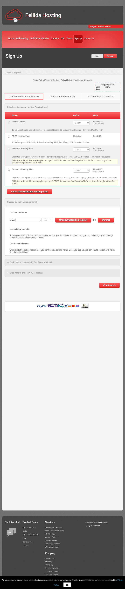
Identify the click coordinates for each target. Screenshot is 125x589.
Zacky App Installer (52, 544)
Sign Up (78, 38)
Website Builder (51, 537)
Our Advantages (51, 575)
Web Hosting (22, 38)
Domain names (51, 540)
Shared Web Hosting (53, 527)
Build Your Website (39, 38)
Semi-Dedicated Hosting (54, 531)
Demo (69, 38)
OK (67, 585)
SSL (63, 38)
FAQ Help (49, 565)
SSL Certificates (51, 547)
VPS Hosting (50, 534)
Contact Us (88, 38)
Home (11, 38)
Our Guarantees (51, 571)
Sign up (110, 56)
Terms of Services (52, 568)
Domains (55, 38)
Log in (97, 56)
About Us (48, 562)
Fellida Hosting (43, 15)
